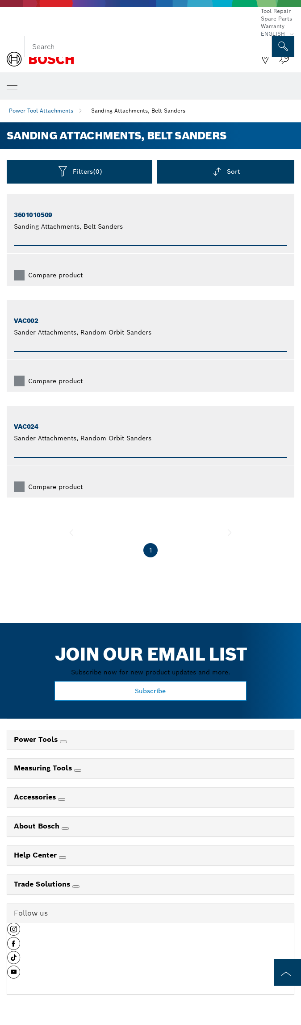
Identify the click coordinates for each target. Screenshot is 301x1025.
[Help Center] (62, 857)
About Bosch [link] (38, 826)
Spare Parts (276, 18)
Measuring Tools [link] (44, 768)
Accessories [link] (36, 797)
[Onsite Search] (283, 46)
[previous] (71, 532)
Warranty (272, 26)
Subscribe (150, 691)
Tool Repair (276, 11)
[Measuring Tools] (77, 770)
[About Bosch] (65, 828)
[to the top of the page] (287, 972)
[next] (229, 532)
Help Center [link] (36, 855)
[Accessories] (61, 799)
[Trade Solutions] (75, 886)
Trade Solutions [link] (43, 884)
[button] (13, 933)
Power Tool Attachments (41, 110)
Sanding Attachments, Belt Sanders (138, 110)
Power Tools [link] (37, 739)
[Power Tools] (63, 742)
